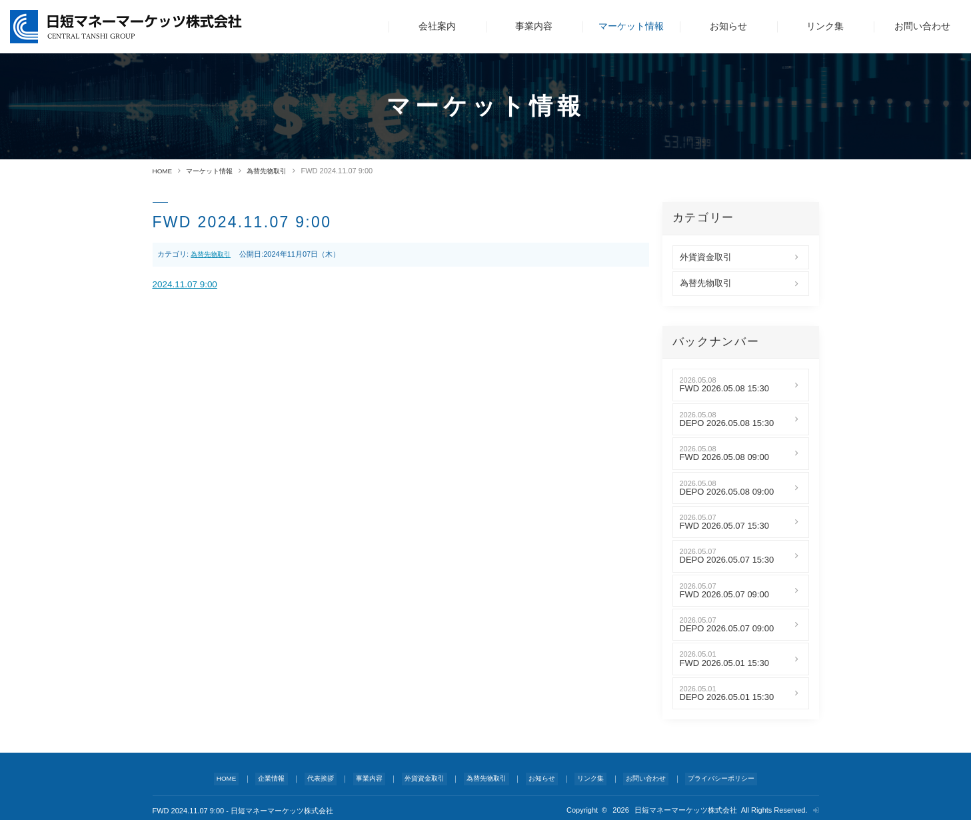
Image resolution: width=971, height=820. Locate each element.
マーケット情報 (631, 26)
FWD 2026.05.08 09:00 (724, 456)
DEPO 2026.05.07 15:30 (727, 560)
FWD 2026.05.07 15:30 (724, 525)
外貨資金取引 (706, 256)
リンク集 (825, 26)
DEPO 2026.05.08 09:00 (727, 491)
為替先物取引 (276, 171)
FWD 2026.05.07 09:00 (724, 594)
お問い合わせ (922, 26)
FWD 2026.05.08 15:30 (724, 388)
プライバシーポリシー (711, 776)
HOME (164, 171)
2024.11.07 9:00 (189, 285)
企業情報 (277, 776)
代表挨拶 (323, 776)
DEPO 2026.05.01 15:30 (727, 696)
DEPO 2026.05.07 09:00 (727, 628)
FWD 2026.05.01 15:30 (724, 662)
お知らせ (728, 26)
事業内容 (533, 26)
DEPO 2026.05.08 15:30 (727, 422)
